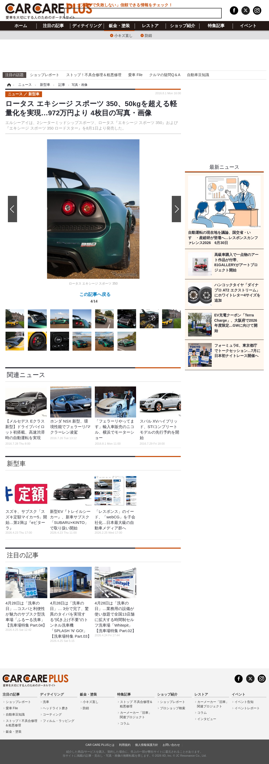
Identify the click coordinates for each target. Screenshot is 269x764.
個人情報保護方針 (146, 744)
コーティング (52, 714)
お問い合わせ (171, 744)
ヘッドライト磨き (55, 708)
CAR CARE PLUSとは (100, 744)
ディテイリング (87, 26)
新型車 (16, 463)
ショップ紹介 (182, 26)
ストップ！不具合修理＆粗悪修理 (93, 75)
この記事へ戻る (95, 299)
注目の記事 (53, 26)
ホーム (20, 26)
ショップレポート (44, 75)
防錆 (148, 35)
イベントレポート (247, 708)
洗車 (46, 702)
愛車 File (135, 75)
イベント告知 (244, 702)
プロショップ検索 (172, 708)
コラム (125, 723)
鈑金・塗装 (119, 26)
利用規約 (125, 744)
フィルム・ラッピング (58, 721)
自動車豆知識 (198, 75)
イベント (248, 26)
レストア (150, 26)
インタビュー (206, 719)
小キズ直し (123, 35)
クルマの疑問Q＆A (164, 75)
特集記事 (216, 26)
